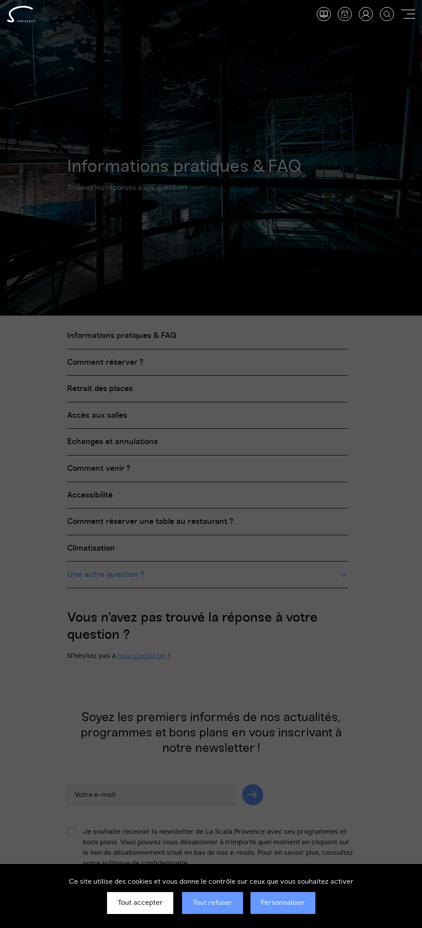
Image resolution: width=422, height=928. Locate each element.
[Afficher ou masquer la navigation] (408, 14)
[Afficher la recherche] (387, 14)
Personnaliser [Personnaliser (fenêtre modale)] (283, 902)
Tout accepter (140, 902)
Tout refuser (212, 902)
